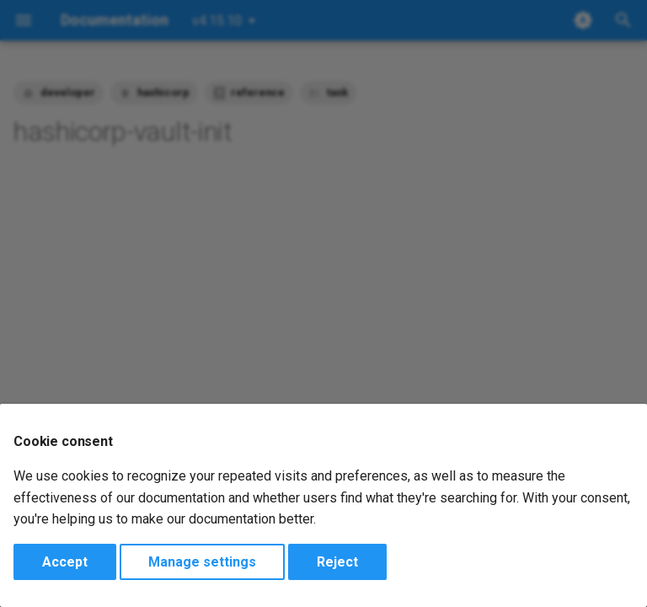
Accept (65, 562)
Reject (337, 562)
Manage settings (202, 562)
